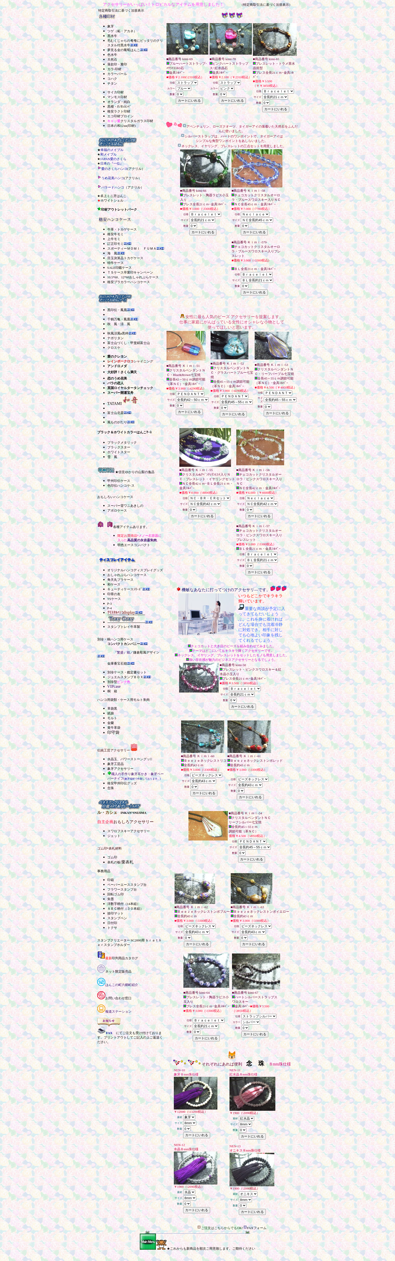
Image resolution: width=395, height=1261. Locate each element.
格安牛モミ (115, 234)
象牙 (110, 26)
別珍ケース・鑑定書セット (127, 672)
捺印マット (115, 913)
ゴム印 (112, 857)
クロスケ (113, 348)
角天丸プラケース (120, 580)
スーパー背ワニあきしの (125, 506)
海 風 (112, 253)
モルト (112, 718)
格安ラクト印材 (118, 111)
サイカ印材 (115, 92)
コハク (112, 79)
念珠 (110, 788)
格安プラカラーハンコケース (128, 282)
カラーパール (117, 74)
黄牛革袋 (113, 728)
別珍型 (112, 682)
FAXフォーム (257, 1228)
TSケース (114, 599)
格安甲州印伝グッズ (122, 783)
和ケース (113, 584)
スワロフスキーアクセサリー (128, 831)
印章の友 (113, 594)
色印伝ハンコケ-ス (121, 485)
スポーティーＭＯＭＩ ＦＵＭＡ (131, 248)
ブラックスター (118, 447)
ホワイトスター (118, 452)
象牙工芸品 (115, 764)
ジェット (113, 836)
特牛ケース (115, 263)
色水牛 (112, 55)
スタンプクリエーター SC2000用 (121, 940)
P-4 (109, 608)
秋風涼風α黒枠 (118, 333)
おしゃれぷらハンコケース (127, 575)
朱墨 (110, 899)
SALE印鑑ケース (119, 268)
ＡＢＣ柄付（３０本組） (125, 908)
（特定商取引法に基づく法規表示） (266, 5)
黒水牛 (112, 36)
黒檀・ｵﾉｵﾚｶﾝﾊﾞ (119, 106)
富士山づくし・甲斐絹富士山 (128, 343)
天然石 (112, 59)
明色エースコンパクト (133, 545)
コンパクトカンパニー (123, 644)
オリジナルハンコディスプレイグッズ (135, 570)
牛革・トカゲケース (122, 229)
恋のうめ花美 (117, 378)
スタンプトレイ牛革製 (123, 627)
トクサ (112, 928)
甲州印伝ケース (118, 481)
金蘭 (110, 723)
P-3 (109, 603)
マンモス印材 (117, 97)
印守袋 (113, 732)
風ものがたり (117, 422)
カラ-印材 (114, 69)
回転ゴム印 (115, 894)
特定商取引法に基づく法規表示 (121, 10)
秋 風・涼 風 (118, 324)
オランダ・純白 (118, 102)
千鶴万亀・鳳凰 (118, 319)
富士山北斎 (115, 413)
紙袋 (110, 713)
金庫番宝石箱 (117, 663)
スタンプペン (117, 918)
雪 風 (112, 457)
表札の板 (113, 862)
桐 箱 (112, 691)
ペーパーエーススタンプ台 (127, 885)
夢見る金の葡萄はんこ (123, 50)
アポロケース (117, 510)
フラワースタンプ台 (122, 889)
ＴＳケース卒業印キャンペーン (130, 272)
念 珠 (255, 1063)
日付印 (112, 923)
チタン (112, 83)
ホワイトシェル (112, 200)
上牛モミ (113, 239)
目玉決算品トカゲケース (125, 258)
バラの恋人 (115, 383)
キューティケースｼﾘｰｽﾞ (124, 589)
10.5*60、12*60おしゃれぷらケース (133, 277)
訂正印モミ (115, 244)
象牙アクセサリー (120, 769)
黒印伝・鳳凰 (117, 310)
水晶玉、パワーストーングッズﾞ (129, 759)
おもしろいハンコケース (115, 497)
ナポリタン (115, 338)
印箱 (110, 880)
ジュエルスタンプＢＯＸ (125, 677)
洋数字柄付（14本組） (123, 904)
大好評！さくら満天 (122, 372)
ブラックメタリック (122, 442)
